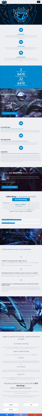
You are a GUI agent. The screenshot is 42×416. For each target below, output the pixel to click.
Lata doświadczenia (21, 71)
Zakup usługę (9, 187)
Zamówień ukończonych (21, 76)
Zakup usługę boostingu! (30, 17)
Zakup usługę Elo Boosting (9, 113)
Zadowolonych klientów (21, 85)
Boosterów (21, 80)
